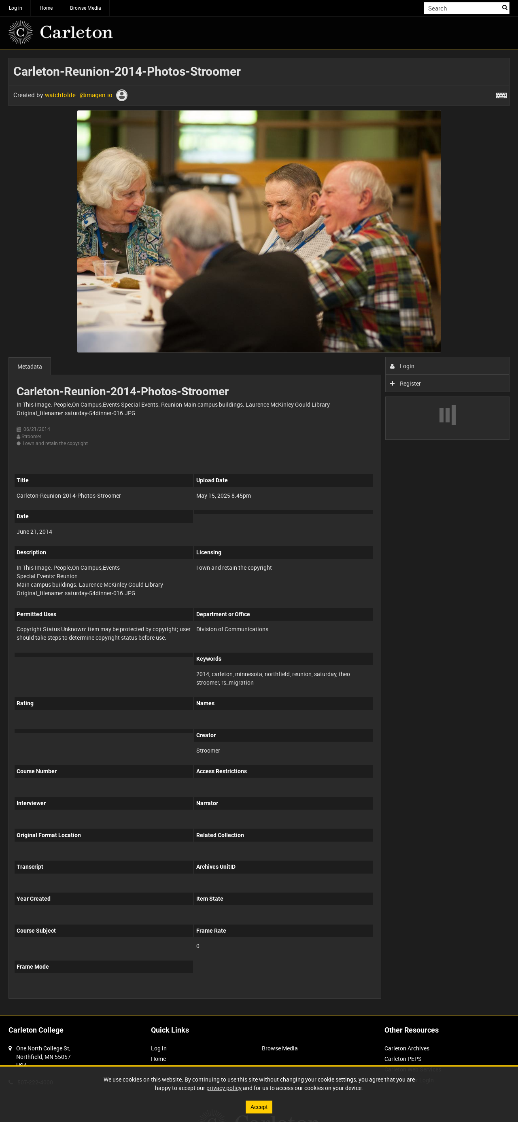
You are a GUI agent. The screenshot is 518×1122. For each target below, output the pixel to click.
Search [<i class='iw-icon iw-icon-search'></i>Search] (504, 7)
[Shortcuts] (501, 93)
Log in (15, 7)
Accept (259, 1107)
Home (46, 7)
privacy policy (224, 1088)
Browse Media (85, 7)
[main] (259, 532)
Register (405, 383)
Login (402, 366)
